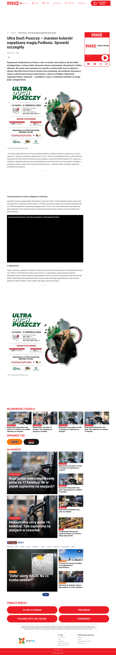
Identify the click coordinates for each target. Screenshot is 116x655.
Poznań (22, 546)
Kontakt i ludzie (61, 637)
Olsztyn (49, 546)
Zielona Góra (65, 546)
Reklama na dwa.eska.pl (63, 643)
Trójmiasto (35, 546)
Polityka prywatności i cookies (84, 641)
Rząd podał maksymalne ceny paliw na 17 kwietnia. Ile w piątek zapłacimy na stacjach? (19, 428)
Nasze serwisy (58, 649)
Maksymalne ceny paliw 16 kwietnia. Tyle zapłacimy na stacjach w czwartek (45, 428)
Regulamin (80, 637)
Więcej (73, 546)
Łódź (16, 546)
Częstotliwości (61, 641)
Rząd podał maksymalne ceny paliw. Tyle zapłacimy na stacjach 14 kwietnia (97, 428)
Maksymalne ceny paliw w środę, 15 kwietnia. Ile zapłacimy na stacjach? (71, 428)
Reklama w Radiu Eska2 (63, 645)
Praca (59, 639)
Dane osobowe (81, 643)
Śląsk (28, 546)
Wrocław (56, 546)
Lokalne (15, 543)
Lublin (43, 546)
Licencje (79, 639)
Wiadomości (13, 33)
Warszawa (10, 546)
